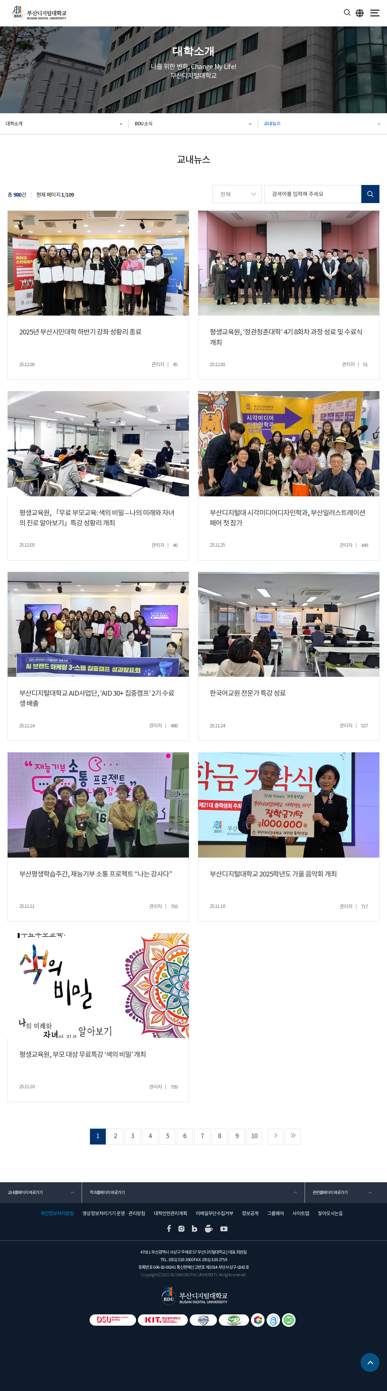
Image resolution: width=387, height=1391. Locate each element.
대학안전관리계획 (170, 1214)
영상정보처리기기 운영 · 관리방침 (113, 1214)
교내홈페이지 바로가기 (25, 1192)
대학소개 (14, 123)
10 (254, 1136)
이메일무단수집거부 (214, 1214)
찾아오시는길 (330, 1214)
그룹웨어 (275, 1214)
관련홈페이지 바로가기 (330, 1192)
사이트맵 (301, 1214)
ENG (360, 13)
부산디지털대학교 (39, 13)
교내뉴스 (272, 123)
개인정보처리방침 (57, 1214)
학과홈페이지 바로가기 (107, 1192)
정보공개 (250, 1214)
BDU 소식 (143, 123)
